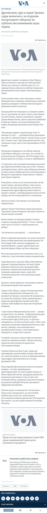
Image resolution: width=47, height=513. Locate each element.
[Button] (40, 40)
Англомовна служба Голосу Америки (14, 32)
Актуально (6, 9)
